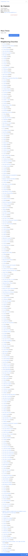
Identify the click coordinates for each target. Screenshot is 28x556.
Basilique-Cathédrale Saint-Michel (9, 178)
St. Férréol (4, 43)
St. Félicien (5, 182)
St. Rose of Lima (6, 432)
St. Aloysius (5, 151)
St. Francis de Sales (6, 239)
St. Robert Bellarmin (6, 293)
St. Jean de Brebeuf (6, 49)
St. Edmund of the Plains (7, 160)
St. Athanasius (5, 299)
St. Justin (4, 135)
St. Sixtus (4, 387)
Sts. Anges (4, 333)
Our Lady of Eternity (6, 345)
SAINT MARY (5, 464)
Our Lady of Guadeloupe (7, 340)
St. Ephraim (5, 304)
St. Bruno (4, 177)
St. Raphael (5, 144)
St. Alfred (4, 83)
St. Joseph (4, 58)
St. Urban (4, 306)
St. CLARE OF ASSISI (7, 371)
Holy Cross (5, 124)
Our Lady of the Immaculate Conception (10, 220)
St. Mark (4, 139)
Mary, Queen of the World (7, 184)
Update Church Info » (14, 35)
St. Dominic (5, 461)
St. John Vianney (6, 376)
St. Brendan (5, 536)
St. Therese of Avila (6, 274)
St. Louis (4, 277)
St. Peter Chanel (5, 546)
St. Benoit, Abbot (6, 544)
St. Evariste (5, 87)
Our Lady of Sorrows (6, 338)
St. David (4, 354)
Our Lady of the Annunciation (8, 452)
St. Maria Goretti (6, 385)
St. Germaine (5, 92)
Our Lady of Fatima (6, 539)
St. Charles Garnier (6, 166)
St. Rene (4, 263)
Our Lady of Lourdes (6, 212)
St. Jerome (4, 315)
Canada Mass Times (5, 1)
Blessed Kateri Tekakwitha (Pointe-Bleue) (10, 78)
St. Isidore (4, 194)
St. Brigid (4, 200)
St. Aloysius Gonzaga (6, 389)
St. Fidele (4, 347)
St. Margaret (5, 335)
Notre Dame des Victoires (7, 191)
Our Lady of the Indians (7, 301)
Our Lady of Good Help (7, 396)
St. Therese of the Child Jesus (8, 268)
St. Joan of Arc (5, 96)
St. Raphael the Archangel (7, 518)
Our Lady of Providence (7, 117)
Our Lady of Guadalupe (7, 455)
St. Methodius (5, 119)
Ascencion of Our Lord (7, 532)
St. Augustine (5, 108)
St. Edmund (5, 261)
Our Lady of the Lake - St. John (8, 279)
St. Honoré (5, 227)
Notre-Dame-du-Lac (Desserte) (8, 292)
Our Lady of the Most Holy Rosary (9, 394)
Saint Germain (5, 351)
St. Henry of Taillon (6, 527)
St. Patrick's (5, 525)
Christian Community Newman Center (10, 270)
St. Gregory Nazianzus (7, 430)
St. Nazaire (5, 103)
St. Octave (4, 79)
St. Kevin (4, 521)
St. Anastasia (5, 205)
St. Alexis (4, 502)
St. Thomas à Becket (6, 365)
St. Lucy (4, 256)
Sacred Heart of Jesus (6, 67)
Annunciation (5, 76)
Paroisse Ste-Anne (6, 207)
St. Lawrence (5, 302)
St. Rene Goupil (5, 378)
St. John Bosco (5, 390)
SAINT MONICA (6, 479)
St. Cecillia (5, 473)
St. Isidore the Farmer (7, 198)
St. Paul (4, 225)
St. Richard (5, 443)
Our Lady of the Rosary (7, 164)
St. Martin (4, 234)
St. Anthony (5, 148)
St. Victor (4, 317)
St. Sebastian (5, 514)
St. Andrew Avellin (6, 505)
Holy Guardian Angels (7, 155)
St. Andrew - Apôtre (6, 99)
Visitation (4, 209)
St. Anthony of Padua (6, 130)
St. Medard (5, 408)
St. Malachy (5, 275)
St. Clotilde (5, 257)
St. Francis (4, 196)
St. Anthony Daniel (6, 159)
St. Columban (5, 405)
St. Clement (5, 466)
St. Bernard (5, 81)
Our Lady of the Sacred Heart (8, 322)
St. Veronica (5, 328)
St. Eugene (5, 491)
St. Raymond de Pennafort (7, 475)
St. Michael (5, 326)
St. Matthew (5, 392)
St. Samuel (5, 232)
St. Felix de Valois (6, 462)
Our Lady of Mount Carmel (8, 428)
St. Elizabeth (5, 110)
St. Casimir (5, 407)
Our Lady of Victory (6, 419)
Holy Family (5, 353)
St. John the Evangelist (7, 72)
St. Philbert (5, 211)
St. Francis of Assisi (6, 241)
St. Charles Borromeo (7, 245)
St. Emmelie (5, 94)
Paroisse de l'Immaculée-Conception (9, 265)
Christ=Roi (5, 266)
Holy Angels (5, 435)
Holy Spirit (5, 54)
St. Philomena (5, 69)
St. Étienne (5, 97)
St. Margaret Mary (6, 281)
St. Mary (4, 114)
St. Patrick (5, 523)
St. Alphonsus (5, 70)
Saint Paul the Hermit (6, 90)
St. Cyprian (5, 216)
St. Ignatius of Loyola (7, 363)
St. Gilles (4, 137)
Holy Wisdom (5, 495)
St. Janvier (4, 61)
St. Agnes (4, 106)
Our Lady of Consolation (7, 459)
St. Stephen (5, 439)
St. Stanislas (5, 337)
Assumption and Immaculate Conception (10, 423)
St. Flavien (5, 243)
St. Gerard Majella (6, 360)
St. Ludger (4, 115)
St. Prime (4, 488)
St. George (4, 101)
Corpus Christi (5, 272)
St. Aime (4, 313)
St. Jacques (5, 169)
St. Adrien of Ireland (6, 150)
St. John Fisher (5, 534)
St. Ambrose (5, 121)
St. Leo (4, 247)
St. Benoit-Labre (6, 142)
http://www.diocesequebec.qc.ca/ (10, 12)
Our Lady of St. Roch (6, 504)
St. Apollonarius (6, 320)
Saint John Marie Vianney (7, 417)
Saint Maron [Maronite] (7, 550)
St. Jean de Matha (6, 349)
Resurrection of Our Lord (7, 112)
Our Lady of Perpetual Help (8, 193)
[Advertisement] (14, 22)
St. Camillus (5, 401)
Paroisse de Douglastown (7, 202)
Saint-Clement (5, 74)
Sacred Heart (5, 47)
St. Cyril (4, 295)
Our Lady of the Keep (7, 470)
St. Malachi (5, 410)
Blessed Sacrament (6, 126)
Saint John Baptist (6, 497)
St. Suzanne (5, 63)
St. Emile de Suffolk (6, 399)
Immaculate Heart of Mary (7, 259)
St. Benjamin (5, 85)
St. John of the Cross (6, 329)
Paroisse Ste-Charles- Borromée (8, 288)
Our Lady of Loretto (6, 477)
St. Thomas (5, 248)
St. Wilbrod (5, 284)
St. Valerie (4, 403)
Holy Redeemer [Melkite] (7, 484)
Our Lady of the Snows (7, 412)
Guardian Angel (5, 414)
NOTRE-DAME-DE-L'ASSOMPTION (10, 175)
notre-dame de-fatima (6, 398)
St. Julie (4, 141)
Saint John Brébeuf (6, 51)
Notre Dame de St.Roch (7, 123)
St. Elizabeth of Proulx (7, 331)
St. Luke (4, 250)
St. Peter (4, 324)
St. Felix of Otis (5, 162)
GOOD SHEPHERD (6, 369)
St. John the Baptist (6, 133)
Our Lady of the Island (7, 450)
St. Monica (5, 173)
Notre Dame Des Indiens (7, 482)
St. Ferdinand (5, 308)
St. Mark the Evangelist (7, 383)
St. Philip (4, 254)
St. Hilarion (5, 146)
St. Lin (4, 128)
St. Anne (4, 60)
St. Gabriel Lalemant (6, 297)
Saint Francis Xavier (6, 367)
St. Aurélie (5, 186)
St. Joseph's (5, 344)
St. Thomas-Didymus (6, 88)
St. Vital (4, 509)
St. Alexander (5, 444)
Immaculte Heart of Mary (7, 105)
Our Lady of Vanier (6, 218)
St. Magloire (5, 56)
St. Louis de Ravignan (7, 493)
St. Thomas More (6, 180)
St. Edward (5, 171)
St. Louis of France (6, 426)
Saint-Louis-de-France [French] (8, 45)
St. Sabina (4, 516)
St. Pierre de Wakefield (7, 437)
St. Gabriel (5, 286)
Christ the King (5, 221)
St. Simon (4, 153)
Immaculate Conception (7, 52)
